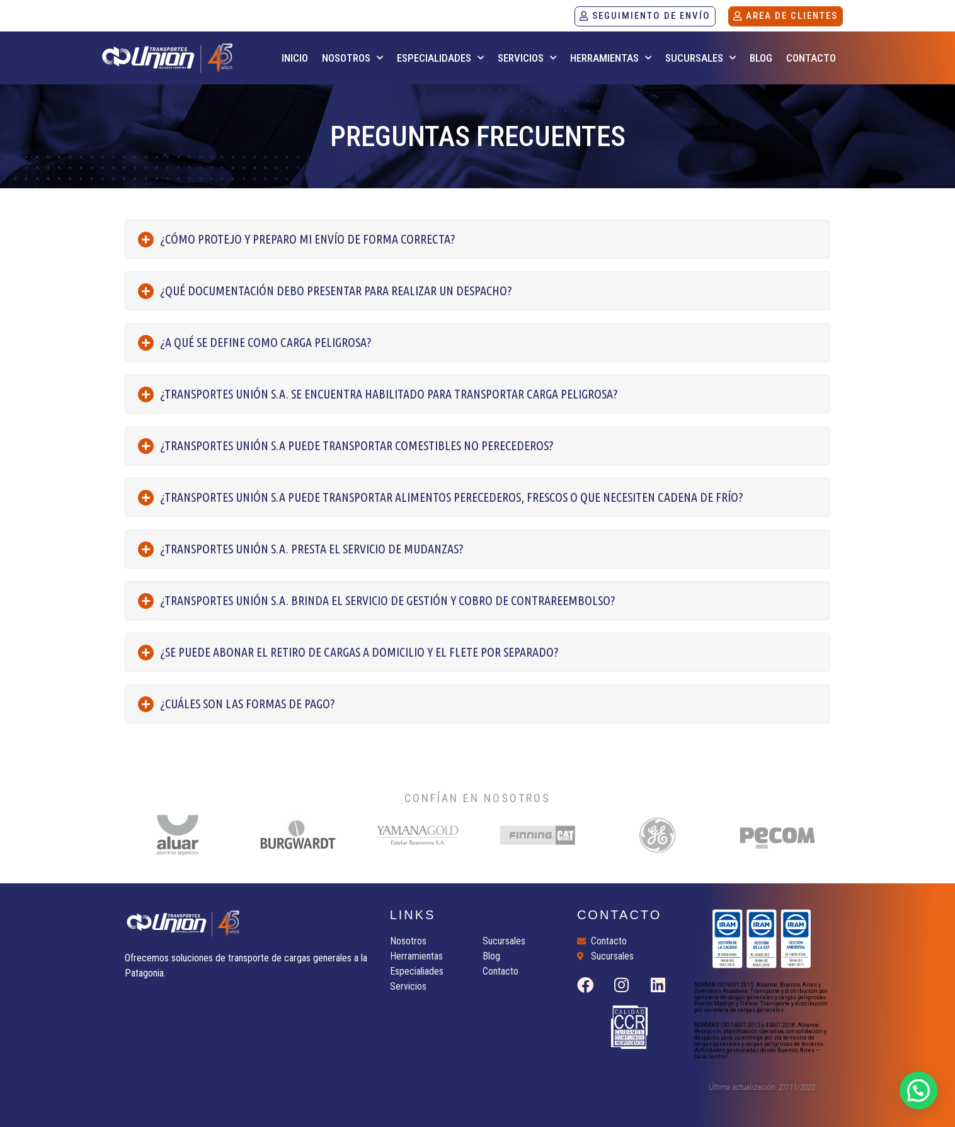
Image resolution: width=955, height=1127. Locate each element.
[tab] (477, 239)
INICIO (295, 58)
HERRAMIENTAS (610, 58)
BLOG (761, 58)
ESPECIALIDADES (440, 58)
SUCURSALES (700, 58)
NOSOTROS (352, 58)
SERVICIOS (527, 58)
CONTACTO (811, 58)
